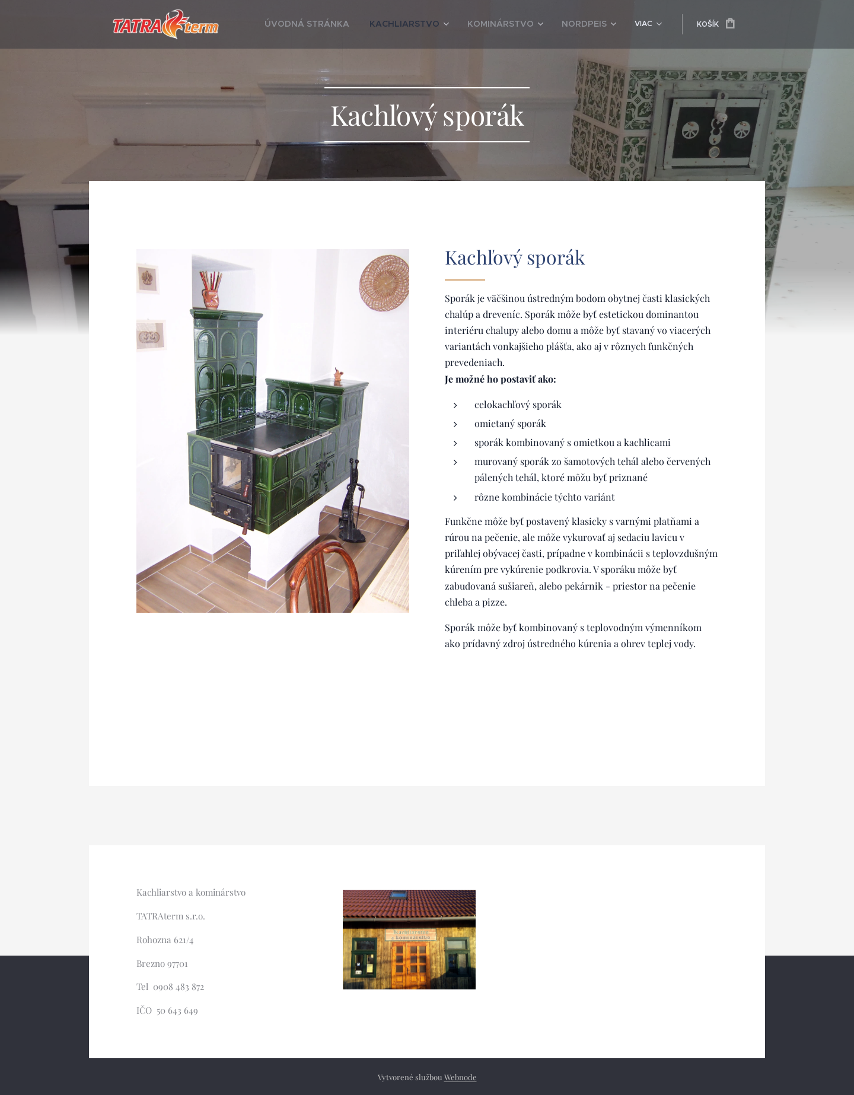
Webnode (460, 1077)
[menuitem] (304, 24)
